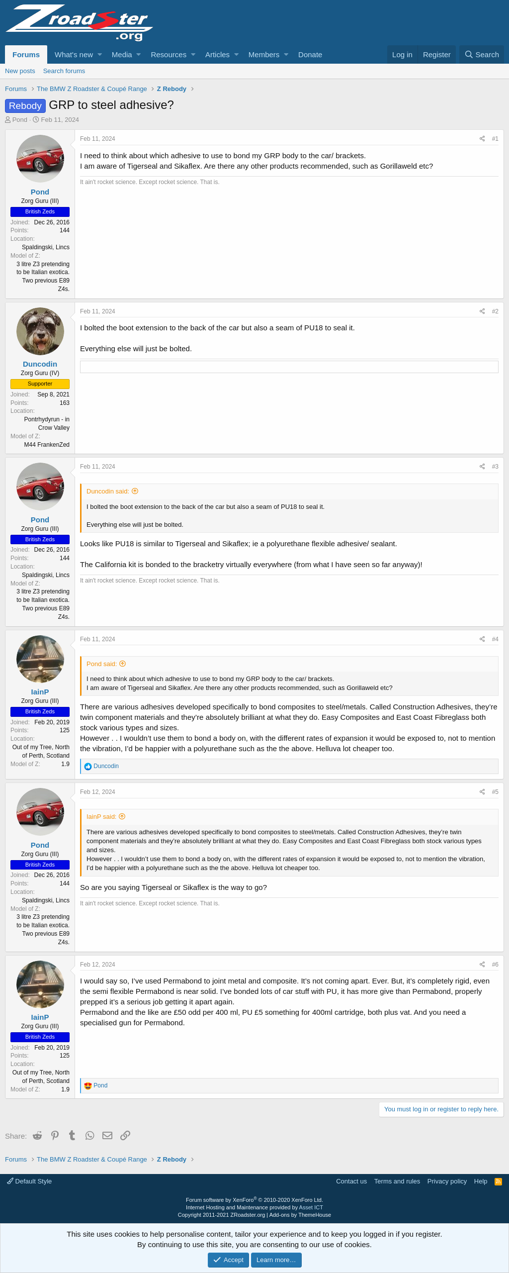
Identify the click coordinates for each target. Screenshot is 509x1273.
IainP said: (101, 816)
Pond (19, 119)
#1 (495, 138)
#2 (495, 311)
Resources (168, 54)
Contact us (351, 1181)
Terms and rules (397, 1181)
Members (264, 54)
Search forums (64, 71)
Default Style (29, 1181)
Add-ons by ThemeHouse (300, 1215)
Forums (26, 54)
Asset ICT (311, 1207)
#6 (495, 964)
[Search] (481, 54)
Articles (217, 54)
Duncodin (40, 364)
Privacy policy (447, 1181)
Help (481, 1181)
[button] (99, 54)
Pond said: (101, 664)
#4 (495, 639)
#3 (495, 466)
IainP (40, 691)
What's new (74, 54)
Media (122, 54)
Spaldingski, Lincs (46, 247)
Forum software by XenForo (254, 1200)
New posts (20, 71)
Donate (310, 54)
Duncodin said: (107, 491)
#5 (495, 791)
